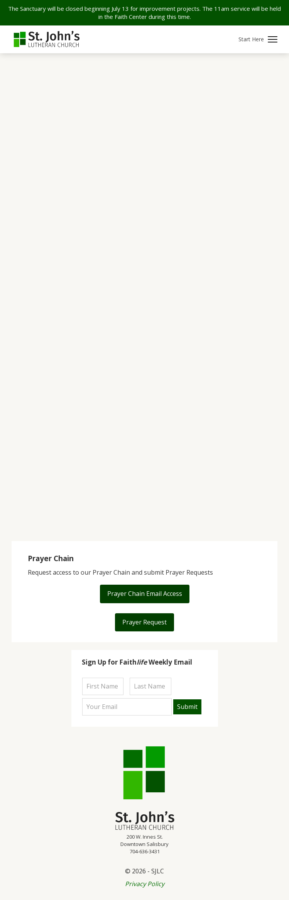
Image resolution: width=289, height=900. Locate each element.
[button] (258, 39)
